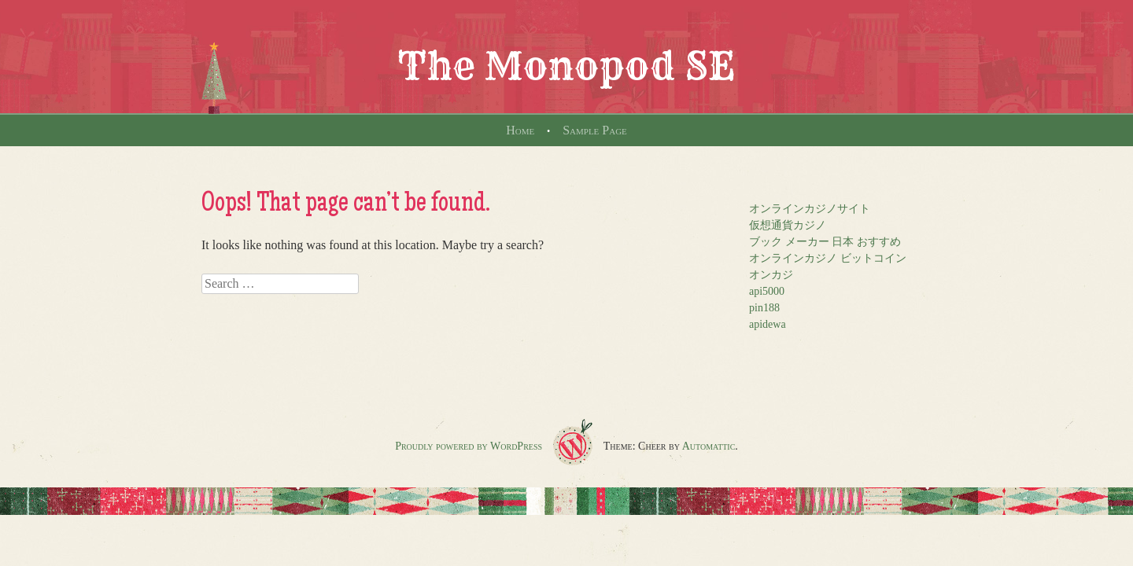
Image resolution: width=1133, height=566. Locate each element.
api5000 (766, 291)
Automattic (709, 446)
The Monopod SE (566, 66)
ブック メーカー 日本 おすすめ (825, 242)
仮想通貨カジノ (787, 225)
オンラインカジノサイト (809, 209)
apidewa (767, 324)
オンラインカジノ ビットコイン (827, 258)
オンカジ (771, 275)
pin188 (764, 308)
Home (520, 130)
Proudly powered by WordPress (468, 446)
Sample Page (595, 130)
